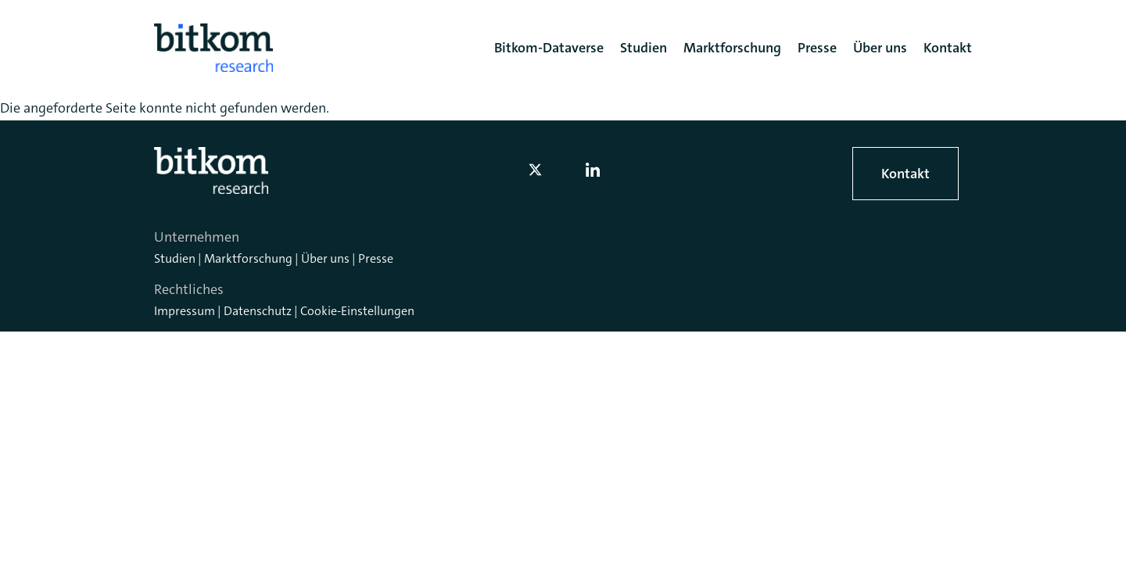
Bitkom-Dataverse (549, 47)
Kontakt (905, 173)
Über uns (325, 258)
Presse (375, 258)
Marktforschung (248, 258)
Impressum (184, 311)
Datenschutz (258, 311)
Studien (174, 258)
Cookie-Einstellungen (357, 311)
